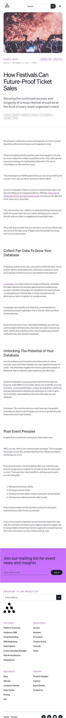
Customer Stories (11, 685)
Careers (36, 681)
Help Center (9, 690)
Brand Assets (39, 685)
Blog (6, 676)
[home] (6, 6)
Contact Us (38, 690)
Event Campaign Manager (15, 650)
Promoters (38, 637)
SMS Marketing (10, 641)
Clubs (35, 650)
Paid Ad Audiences (12, 655)
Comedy (37, 646)
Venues (36, 628)
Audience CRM (10, 632)
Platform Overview (12, 628)
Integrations (9, 660)
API (5, 699)
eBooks (7, 681)
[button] (59, 6)
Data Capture (9, 646)
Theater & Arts (39, 641)
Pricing (7, 694)
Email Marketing (11, 637)
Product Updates (40, 676)
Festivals (37, 632)
